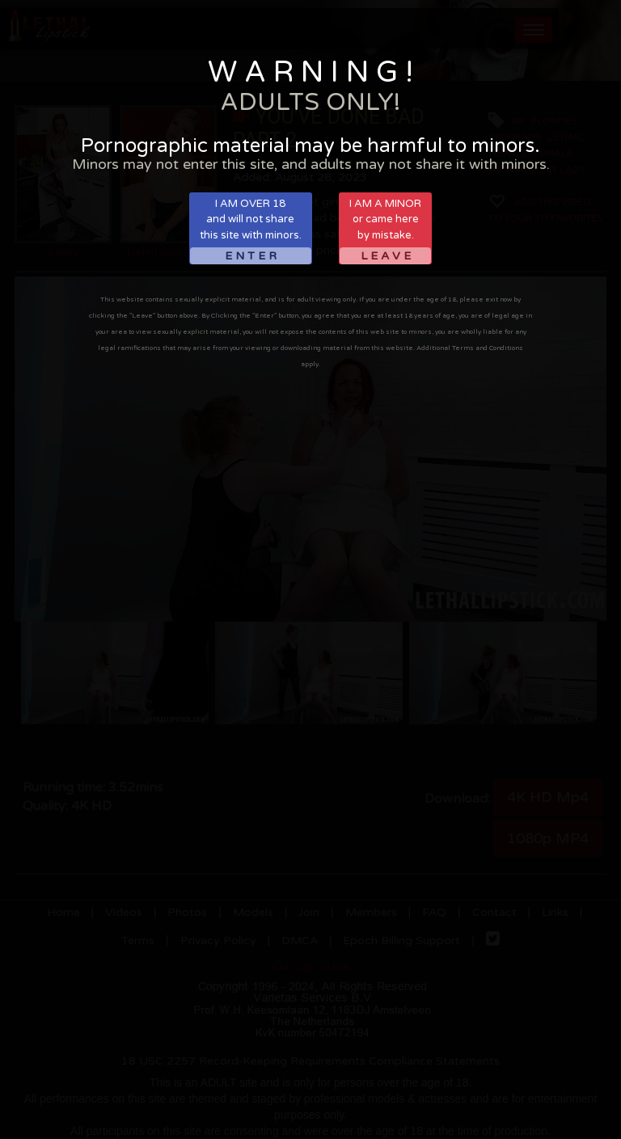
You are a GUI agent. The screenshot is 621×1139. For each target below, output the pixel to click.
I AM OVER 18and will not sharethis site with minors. (250, 230)
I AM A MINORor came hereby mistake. (385, 230)
